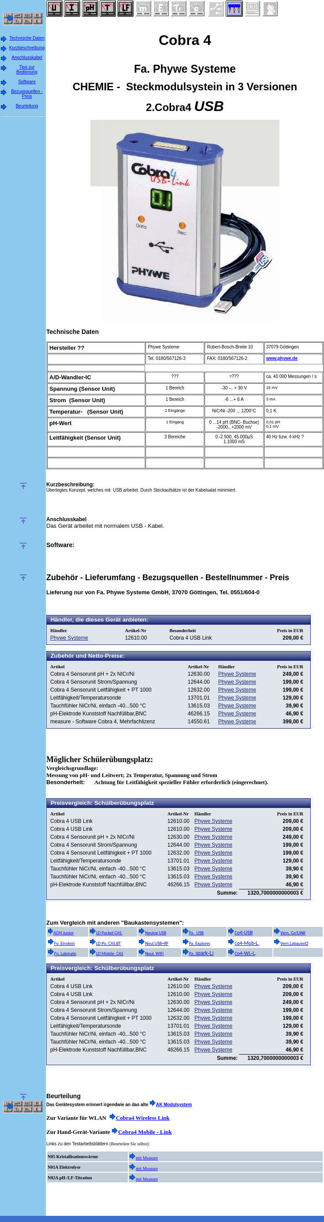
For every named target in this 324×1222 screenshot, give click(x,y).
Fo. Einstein (61, 943)
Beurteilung (27, 106)
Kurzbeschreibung (27, 47)
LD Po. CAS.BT (105, 943)
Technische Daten (27, 38)
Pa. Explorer (196, 943)
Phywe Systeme (69, 638)
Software (26, 81)
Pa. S (189, 953)
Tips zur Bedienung (26, 69)
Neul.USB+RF (153, 943)
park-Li (205, 953)
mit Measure (147, 1157)
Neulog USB (152, 933)
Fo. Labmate (62, 953)
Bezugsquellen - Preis (27, 94)
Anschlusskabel (26, 57)
